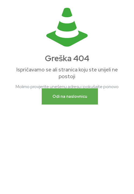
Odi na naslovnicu (69, 96)
